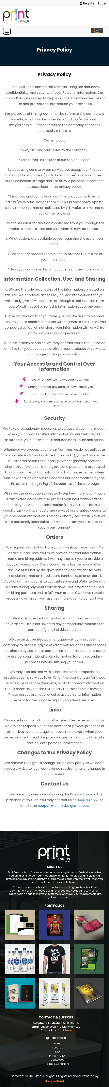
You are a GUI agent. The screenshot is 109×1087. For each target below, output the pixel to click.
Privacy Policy (57, 1055)
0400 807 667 (88, 800)
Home (57, 1043)
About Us (57, 1047)
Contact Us (57, 1059)
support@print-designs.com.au (60, 1026)
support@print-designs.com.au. (63, 805)
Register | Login (93, 3)
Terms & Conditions (57, 1064)
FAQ (57, 1051)
